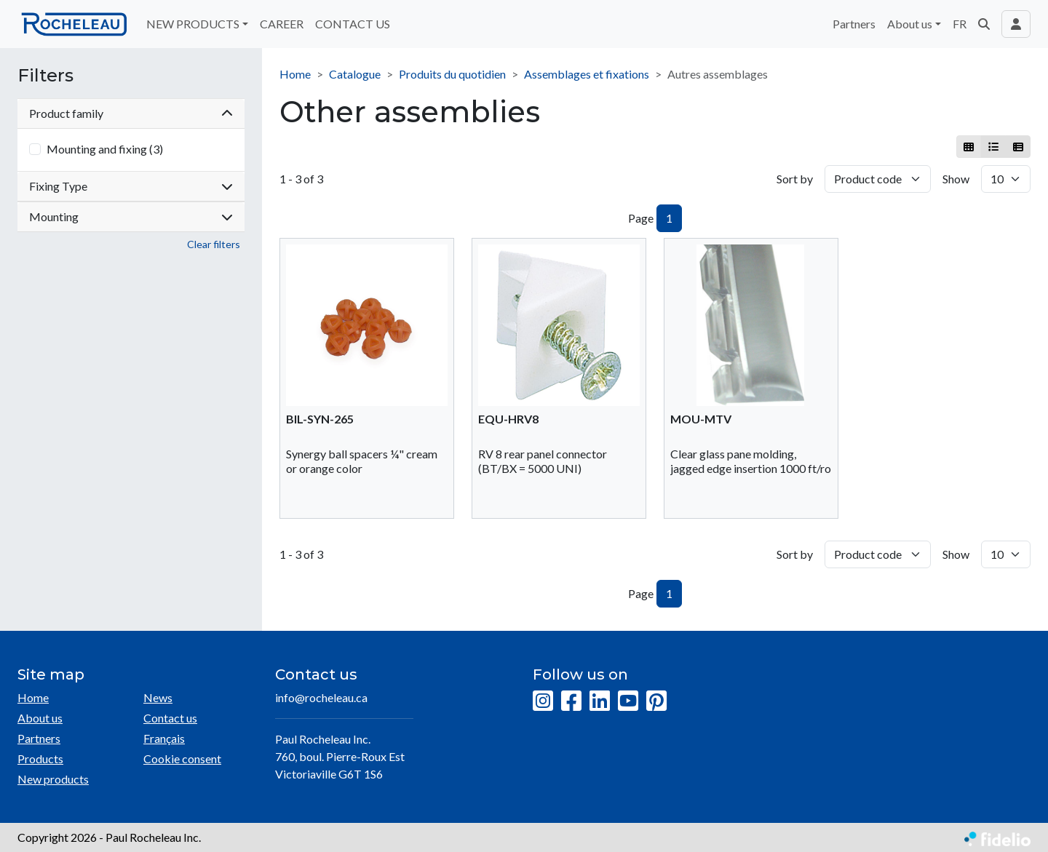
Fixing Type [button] (131, 186)
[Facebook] (571, 701)
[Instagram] (543, 701)
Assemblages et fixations (586, 74)
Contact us (170, 718)
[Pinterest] (656, 701)
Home (295, 74)
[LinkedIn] (600, 701)
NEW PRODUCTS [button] (192, 24)
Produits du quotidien (452, 74)
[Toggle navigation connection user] (1016, 24)
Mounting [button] (131, 216)
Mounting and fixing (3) (105, 149)
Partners (854, 24)
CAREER (281, 24)
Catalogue (355, 74)
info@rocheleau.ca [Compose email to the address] (321, 697)
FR (959, 24)
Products (40, 758)
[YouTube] (628, 701)
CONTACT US (352, 24)
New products (53, 779)
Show (955, 179)
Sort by (795, 179)
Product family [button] (131, 113)
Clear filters (213, 244)
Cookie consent (182, 758)
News (157, 697)
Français (164, 738)
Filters (45, 75)
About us (40, 718)
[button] (984, 24)
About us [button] (909, 24)
